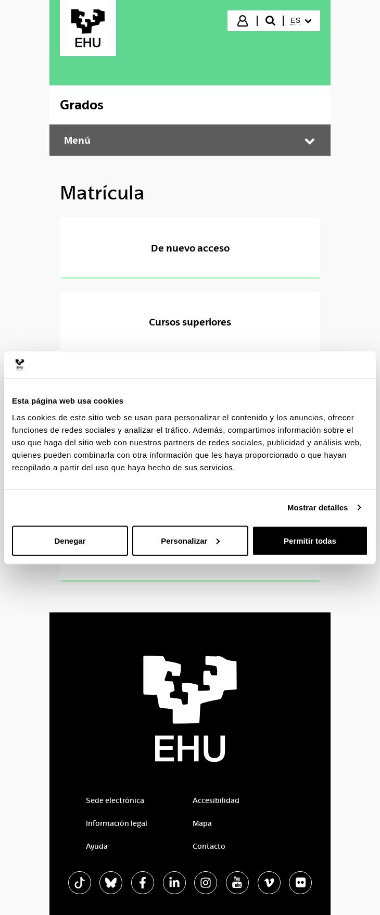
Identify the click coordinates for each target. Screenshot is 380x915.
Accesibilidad (216, 800)
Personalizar (190, 540)
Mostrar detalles (317, 507)
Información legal (116, 823)
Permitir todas (310, 540)
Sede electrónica (115, 800)
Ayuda (97, 846)
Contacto (209, 846)
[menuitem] (300, 20)
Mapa (202, 823)
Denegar (69, 540)
